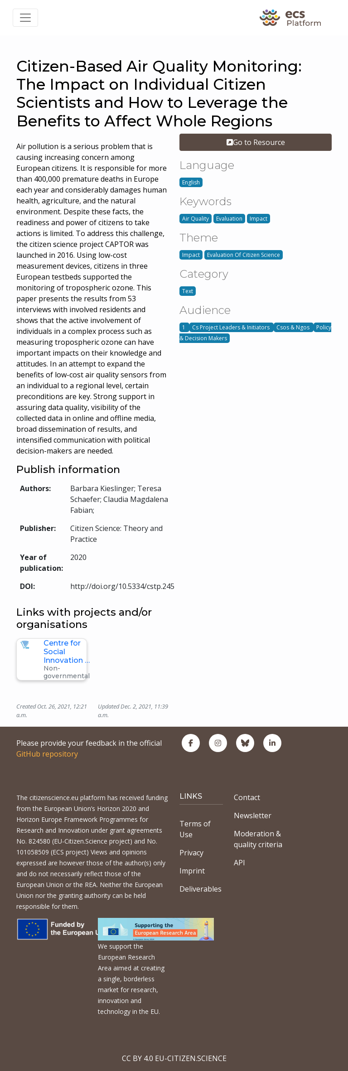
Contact (247, 797)
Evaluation (229, 218)
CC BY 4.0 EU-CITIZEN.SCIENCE (174, 1058)
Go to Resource (256, 142)
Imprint (192, 871)
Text (187, 291)
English (191, 182)
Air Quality (195, 218)
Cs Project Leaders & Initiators (231, 327)
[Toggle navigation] (25, 18)
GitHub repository (47, 754)
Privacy (191, 853)
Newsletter (252, 815)
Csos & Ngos (293, 327)
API (239, 863)
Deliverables (200, 889)
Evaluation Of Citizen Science (243, 255)
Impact (258, 218)
